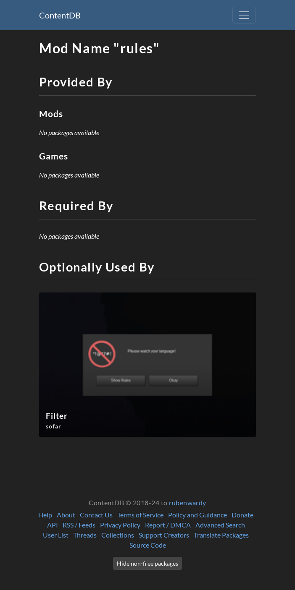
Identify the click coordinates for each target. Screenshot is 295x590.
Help (45, 515)
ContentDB (60, 15)
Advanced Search (220, 525)
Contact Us (96, 515)
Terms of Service (140, 515)
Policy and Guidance (197, 515)
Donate (242, 515)
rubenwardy (187, 502)
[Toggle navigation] (244, 15)
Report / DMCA (168, 525)
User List (55, 535)
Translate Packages (221, 535)
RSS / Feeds (79, 525)
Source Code (147, 545)
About (66, 515)
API (52, 525)
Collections (117, 535)
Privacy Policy (120, 525)
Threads (85, 535)
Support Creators (164, 535)
